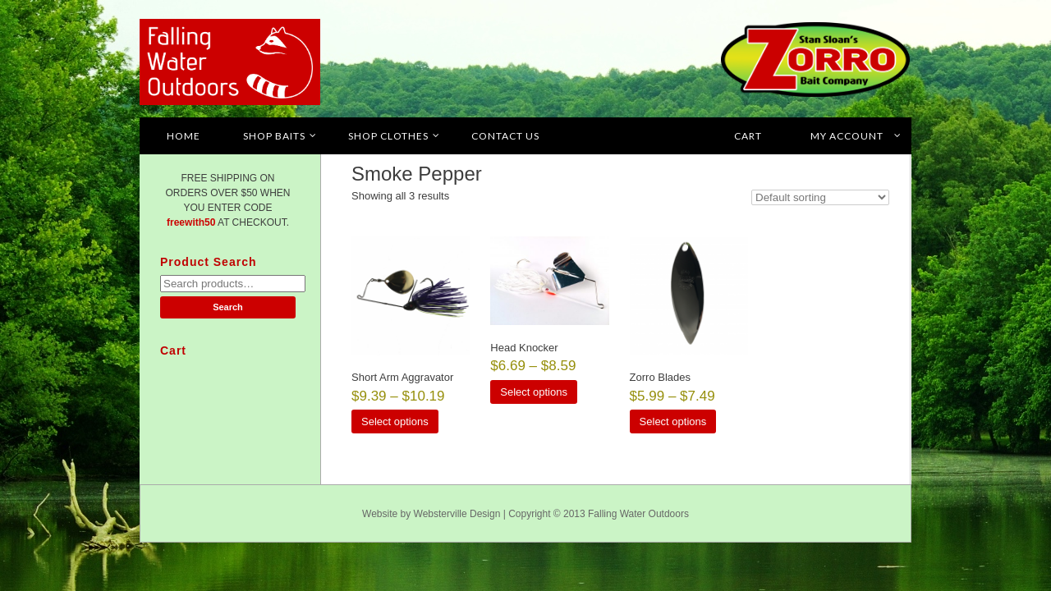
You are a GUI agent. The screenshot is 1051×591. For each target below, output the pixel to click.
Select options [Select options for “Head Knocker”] (533, 392)
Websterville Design (457, 514)
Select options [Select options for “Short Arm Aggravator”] (395, 421)
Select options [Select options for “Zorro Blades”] (673, 421)
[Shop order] (820, 197)
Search (228, 307)
